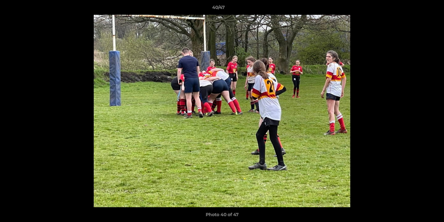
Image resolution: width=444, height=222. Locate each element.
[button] (418, 9)
